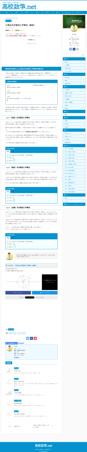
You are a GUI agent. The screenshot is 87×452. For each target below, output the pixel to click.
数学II (27, 12)
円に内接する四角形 (19, 418)
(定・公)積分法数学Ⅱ (70, 170)
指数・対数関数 (68, 102)
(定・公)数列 (68, 179)
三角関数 (67, 99)
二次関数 (67, 65)
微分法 (66, 105)
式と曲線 (67, 139)
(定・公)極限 (68, 185)
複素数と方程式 (68, 93)
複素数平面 (67, 142)
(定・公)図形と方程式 (70, 152)
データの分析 (68, 71)
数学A (17, 12)
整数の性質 (67, 83)
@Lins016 (20, 34)
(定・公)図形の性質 (69, 161)
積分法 (66, 108)
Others (77, 12)
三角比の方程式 (21, 337)
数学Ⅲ (47, 12)
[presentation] (8, 85)
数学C (57, 12)
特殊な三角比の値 (19, 386)
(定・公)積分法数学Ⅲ (70, 192)
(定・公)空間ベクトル (70, 176)
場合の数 (67, 77)
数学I (7, 12)
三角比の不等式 (12, 337)
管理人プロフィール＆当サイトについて (74, 204)
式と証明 (67, 90)
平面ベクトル (68, 133)
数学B (37, 12)
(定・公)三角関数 (69, 148)
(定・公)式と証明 (69, 167)
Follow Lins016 (40, 301)
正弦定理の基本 (18, 407)
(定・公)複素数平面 (69, 182)
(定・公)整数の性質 (69, 158)
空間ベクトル (68, 136)
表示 (34, 39)
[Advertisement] (31, 54)
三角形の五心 (17, 375)
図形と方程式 (68, 96)
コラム (66, 201)
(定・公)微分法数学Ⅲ (70, 189)
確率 (66, 80)
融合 (66, 198)
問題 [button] (8, 156)
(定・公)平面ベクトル (70, 173)
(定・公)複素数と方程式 (70, 164)
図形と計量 (11, 333)
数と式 (66, 62)
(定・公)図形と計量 (69, 155)
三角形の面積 (17, 397)
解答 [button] (13, 156)
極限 (66, 121)
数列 (66, 114)
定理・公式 (67, 12)
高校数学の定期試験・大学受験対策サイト (43, 443)
